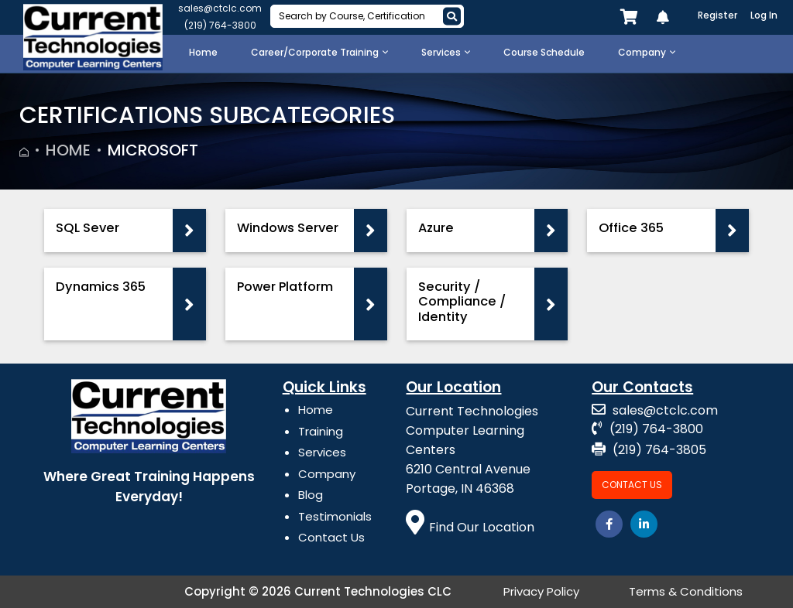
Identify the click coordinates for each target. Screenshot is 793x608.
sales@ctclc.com (220, 8)
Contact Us (331, 537)
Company (326, 474)
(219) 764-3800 (220, 25)
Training (320, 431)
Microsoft (153, 150)
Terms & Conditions (686, 591)
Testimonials (335, 516)
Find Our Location (470, 527)
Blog (310, 495)
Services (322, 452)
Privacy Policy (541, 591)
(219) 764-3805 (649, 450)
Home (68, 150)
